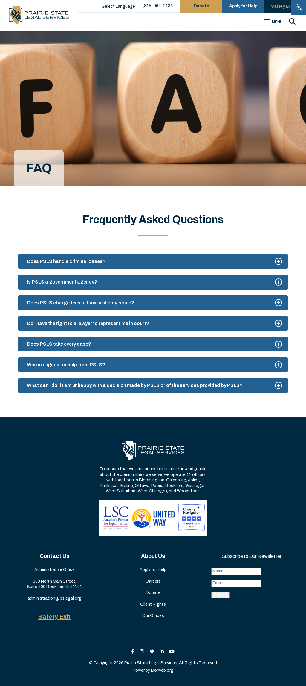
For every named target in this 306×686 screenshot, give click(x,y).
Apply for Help (153, 569)
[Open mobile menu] (274, 22)
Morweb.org (162, 670)
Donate (153, 592)
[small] (132, 651)
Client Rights (153, 604)
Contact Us (54, 556)
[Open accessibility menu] (298, 7)
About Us (153, 556)
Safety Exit (54, 616)
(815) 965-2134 (158, 6)
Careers (153, 581)
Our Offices (153, 615)
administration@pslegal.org (54, 598)
